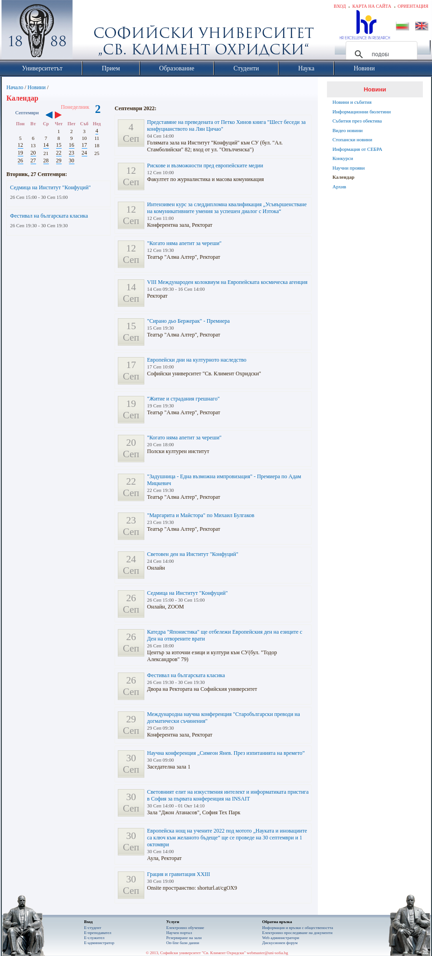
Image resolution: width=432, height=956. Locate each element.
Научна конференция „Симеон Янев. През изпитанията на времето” (226, 753)
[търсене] (380, 54)
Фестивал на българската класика (49, 216)
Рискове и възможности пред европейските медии (205, 165)
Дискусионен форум (280, 942)
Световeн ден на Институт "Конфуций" (192, 554)
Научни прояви (348, 168)
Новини (36, 87)
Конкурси (342, 158)
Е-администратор (99, 942)
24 (84, 153)
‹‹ (49, 115)
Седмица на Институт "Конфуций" (50, 187)
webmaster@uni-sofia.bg (267, 953)
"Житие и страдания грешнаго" (183, 398)
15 (59, 145)
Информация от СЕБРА (357, 149)
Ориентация (413, 6)
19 (20, 153)
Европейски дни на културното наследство (197, 360)
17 (84, 145)
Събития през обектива (357, 120)
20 (33, 153)
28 (46, 160)
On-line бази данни (182, 942)
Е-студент (92, 927)
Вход (340, 6)
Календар (343, 177)
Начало (14, 87)
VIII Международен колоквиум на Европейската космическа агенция (227, 282)
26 (20, 160)
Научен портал (179, 932)
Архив (339, 186)
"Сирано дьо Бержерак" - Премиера (188, 321)
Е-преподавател (97, 932)
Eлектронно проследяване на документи (297, 932)
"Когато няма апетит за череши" (184, 243)
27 (33, 160)
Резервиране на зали (184, 937)
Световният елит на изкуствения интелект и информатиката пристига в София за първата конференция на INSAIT (228, 795)
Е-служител (94, 937)
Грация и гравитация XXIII (178, 874)
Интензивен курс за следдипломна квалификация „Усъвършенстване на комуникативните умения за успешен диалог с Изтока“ (227, 207)
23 (71, 153)
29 (59, 160)
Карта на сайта (371, 6)
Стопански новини (352, 139)
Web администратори (280, 937)
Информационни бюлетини (361, 111)
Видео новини (347, 130)
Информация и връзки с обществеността (297, 927)
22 (59, 153)
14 (46, 145)
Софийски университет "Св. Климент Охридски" (89, 32)
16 (71, 145)
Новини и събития (352, 102)
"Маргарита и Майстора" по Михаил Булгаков (200, 515)
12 (20, 145)
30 (71, 160)
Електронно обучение (185, 927)
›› (63, 115)
